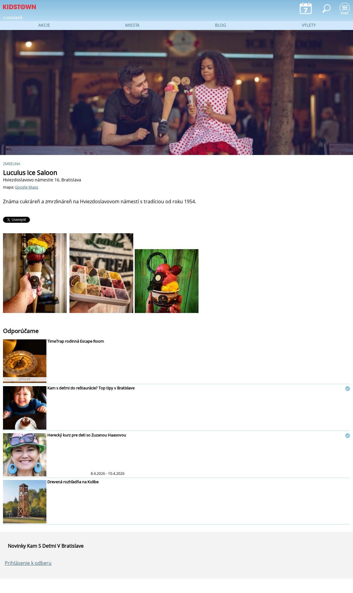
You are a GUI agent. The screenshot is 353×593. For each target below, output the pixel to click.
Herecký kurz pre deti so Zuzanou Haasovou (86, 435)
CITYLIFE (25, 379)
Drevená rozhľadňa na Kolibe (73, 481)
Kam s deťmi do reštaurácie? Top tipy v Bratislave (90, 388)
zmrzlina (11, 164)
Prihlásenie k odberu (28, 563)
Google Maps (26, 187)
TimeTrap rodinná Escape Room (75, 341)
